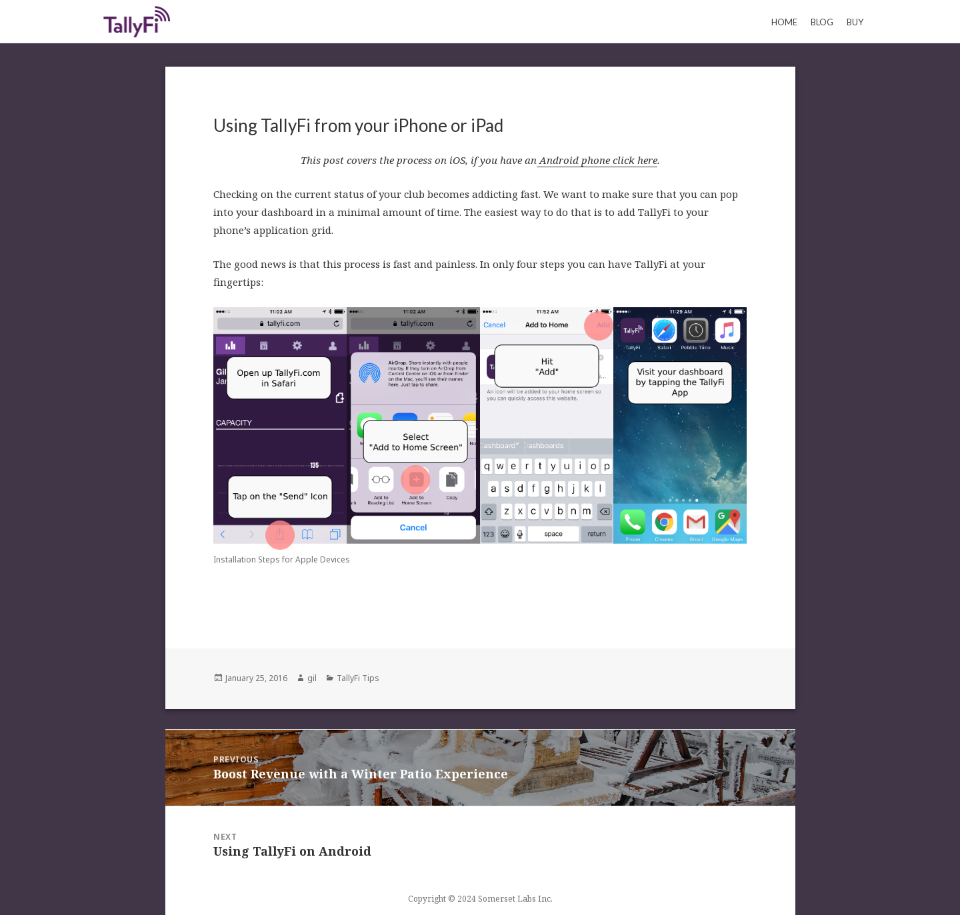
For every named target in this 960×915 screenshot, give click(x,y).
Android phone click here (597, 160)
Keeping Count (136, 21)
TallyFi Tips (358, 678)
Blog (822, 22)
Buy (855, 22)
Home (784, 22)
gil (312, 678)
